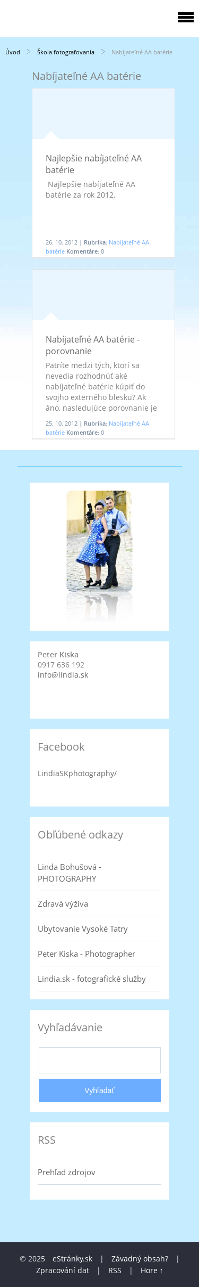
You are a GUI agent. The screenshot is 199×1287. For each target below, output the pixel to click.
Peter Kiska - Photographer (86, 953)
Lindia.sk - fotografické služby (92, 978)
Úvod (12, 52)
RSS (115, 1270)
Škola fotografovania (65, 52)
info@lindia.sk (63, 675)
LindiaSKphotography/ (77, 773)
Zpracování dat (62, 1270)
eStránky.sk (72, 1258)
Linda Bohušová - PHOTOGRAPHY (69, 872)
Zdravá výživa (63, 903)
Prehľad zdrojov (67, 1172)
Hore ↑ (152, 1270)
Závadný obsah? (139, 1258)
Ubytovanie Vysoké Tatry (83, 928)
